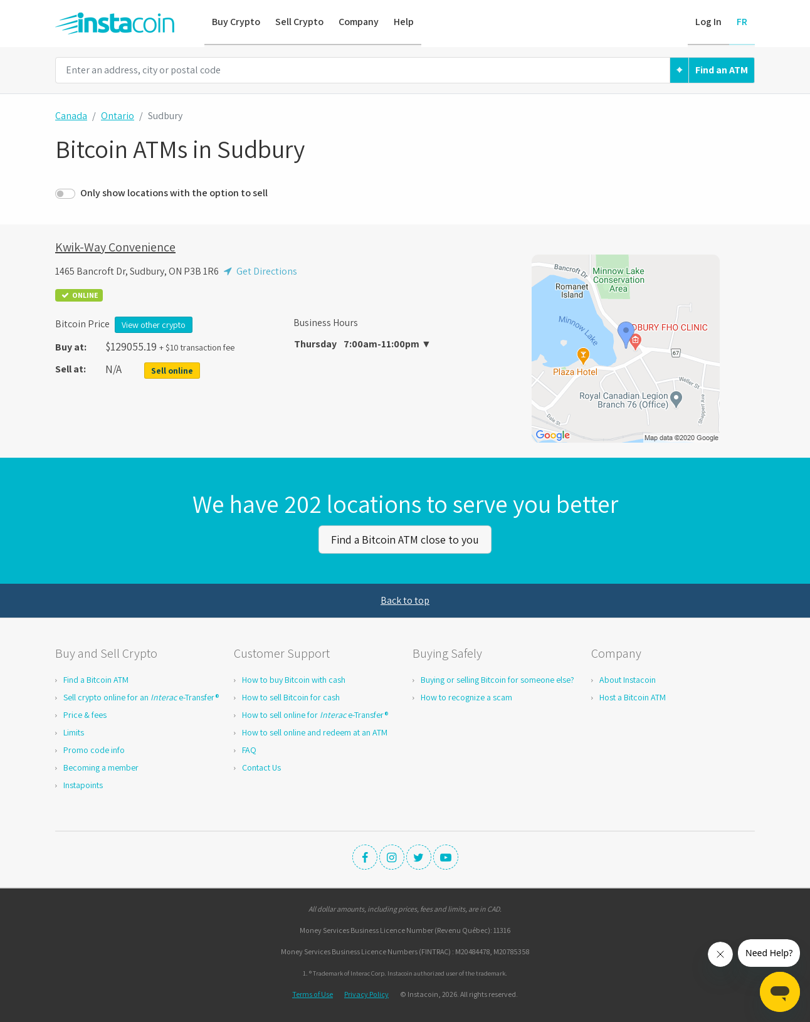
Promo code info (94, 749)
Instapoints (83, 784)
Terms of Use (312, 993)
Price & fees (85, 714)
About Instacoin (627, 679)
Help (404, 21)
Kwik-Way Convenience (115, 247)
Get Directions (259, 271)
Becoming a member (101, 766)
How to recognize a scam (466, 696)
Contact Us (261, 766)
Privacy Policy (366, 993)
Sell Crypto (299, 21)
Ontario (117, 115)
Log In (708, 21)
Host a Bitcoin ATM (632, 696)
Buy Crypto (236, 21)
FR (742, 21)
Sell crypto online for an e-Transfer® (141, 696)
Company (359, 21)
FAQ (249, 749)
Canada (71, 115)
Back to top (405, 599)
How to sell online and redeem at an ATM (314, 731)
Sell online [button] (172, 370)
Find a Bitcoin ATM (96, 679)
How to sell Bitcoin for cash (291, 696)
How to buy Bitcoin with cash (293, 679)
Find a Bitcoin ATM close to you (405, 539)
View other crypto (154, 324)
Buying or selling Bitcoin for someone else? (497, 679)
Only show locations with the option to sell (174, 192)
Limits (73, 731)
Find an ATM (721, 69)
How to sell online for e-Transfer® (315, 714)
